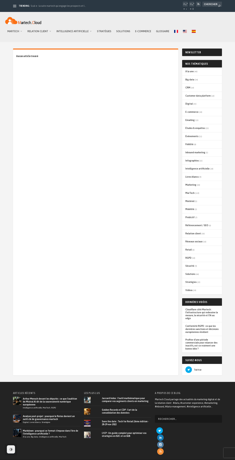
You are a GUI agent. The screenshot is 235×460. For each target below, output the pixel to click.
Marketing (190, 187)
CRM (187, 90)
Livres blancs (192, 179)
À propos (109, 450)
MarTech (13, 33)
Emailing (190, 122)
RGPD (188, 260)
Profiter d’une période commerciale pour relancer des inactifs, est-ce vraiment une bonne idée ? (201, 346)
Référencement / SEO (196, 227)
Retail (188, 252)
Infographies (192, 163)
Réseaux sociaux (194, 244)
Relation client (37, 33)
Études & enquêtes (195, 130)
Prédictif (190, 219)
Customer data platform (198, 98)
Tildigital (55, 450)
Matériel (189, 203)
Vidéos (188, 292)
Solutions (123, 33)
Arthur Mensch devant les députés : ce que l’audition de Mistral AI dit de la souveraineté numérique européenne (50, 404)
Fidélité (189, 146)
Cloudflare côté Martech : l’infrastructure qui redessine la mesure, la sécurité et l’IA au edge (201, 316)
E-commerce (143, 33)
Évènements (191, 138)
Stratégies (104, 33)
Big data (189, 82)
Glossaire (162, 33)
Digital (189, 106)
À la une (189, 73)
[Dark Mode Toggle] (11, 449)
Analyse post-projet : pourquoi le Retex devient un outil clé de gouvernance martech (49, 420)
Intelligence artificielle (72, 33)
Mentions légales (186, 450)
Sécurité (189, 268)
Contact (202, 450)
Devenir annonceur (166, 450)
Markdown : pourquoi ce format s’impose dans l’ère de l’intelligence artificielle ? (50, 434)
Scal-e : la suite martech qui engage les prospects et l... (58, 6)
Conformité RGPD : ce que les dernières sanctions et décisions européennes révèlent (202, 331)
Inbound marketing (195, 154)
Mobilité (189, 211)
